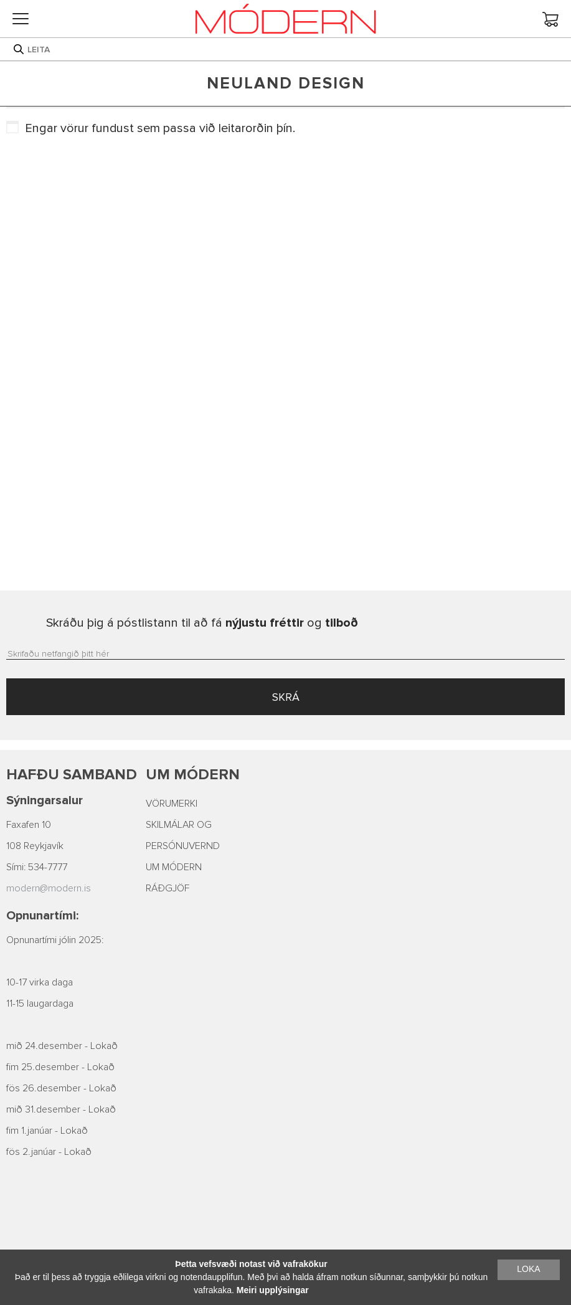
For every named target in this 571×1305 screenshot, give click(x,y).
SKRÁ (286, 697)
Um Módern (193, 775)
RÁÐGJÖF (167, 888)
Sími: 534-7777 (36, 867)
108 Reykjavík (35, 846)
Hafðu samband (71, 775)
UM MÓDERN (174, 867)
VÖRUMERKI (171, 804)
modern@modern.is (48, 888)
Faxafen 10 (28, 825)
